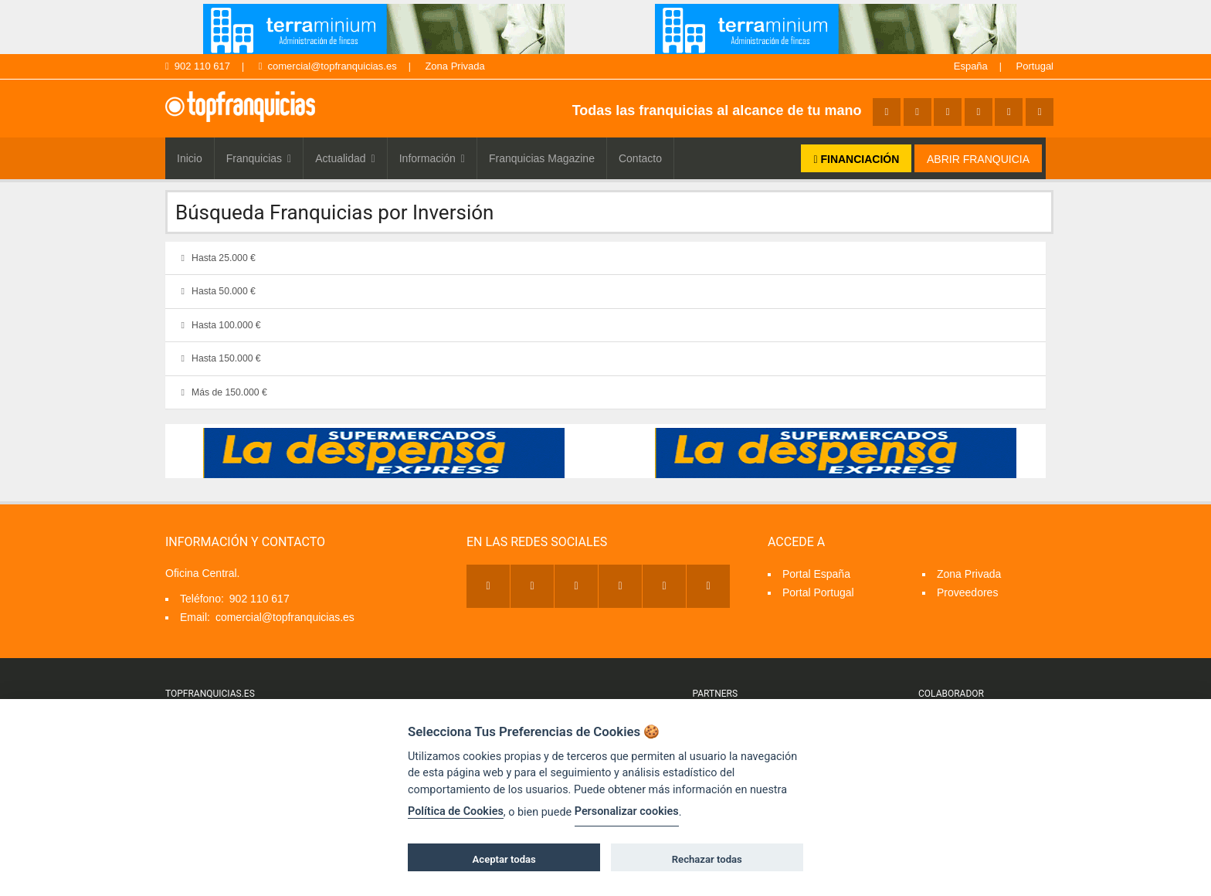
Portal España (816, 574)
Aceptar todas (504, 859)
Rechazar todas (707, 859)
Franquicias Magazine (542, 158)
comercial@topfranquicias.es (328, 66)
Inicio (189, 158)
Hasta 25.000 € (215, 258)
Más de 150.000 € (221, 392)
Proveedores (967, 592)
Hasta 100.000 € (218, 325)
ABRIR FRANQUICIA (978, 159)
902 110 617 (197, 66)
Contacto (640, 158)
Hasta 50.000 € (215, 291)
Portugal (1034, 66)
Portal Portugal (818, 592)
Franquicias (259, 158)
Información (432, 158)
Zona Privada (454, 66)
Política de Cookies (456, 811)
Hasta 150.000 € (218, 358)
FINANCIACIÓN (856, 159)
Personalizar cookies (627, 811)
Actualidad (345, 158)
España (971, 66)
